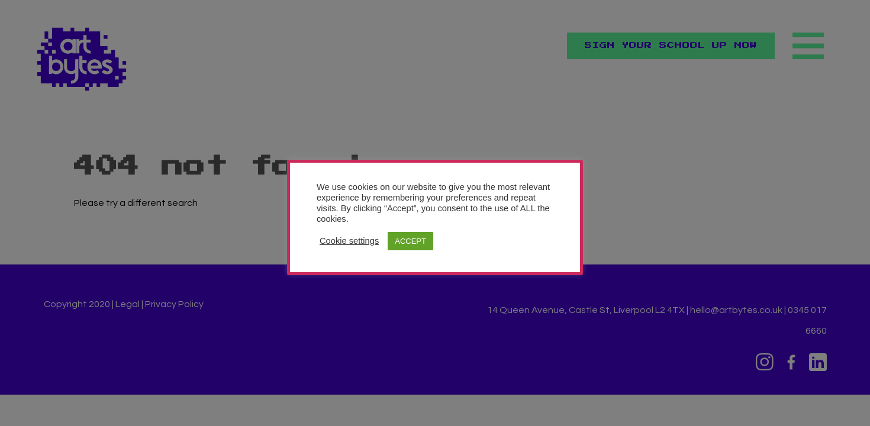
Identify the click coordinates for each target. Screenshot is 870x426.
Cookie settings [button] (349, 241)
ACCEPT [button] (410, 241)
